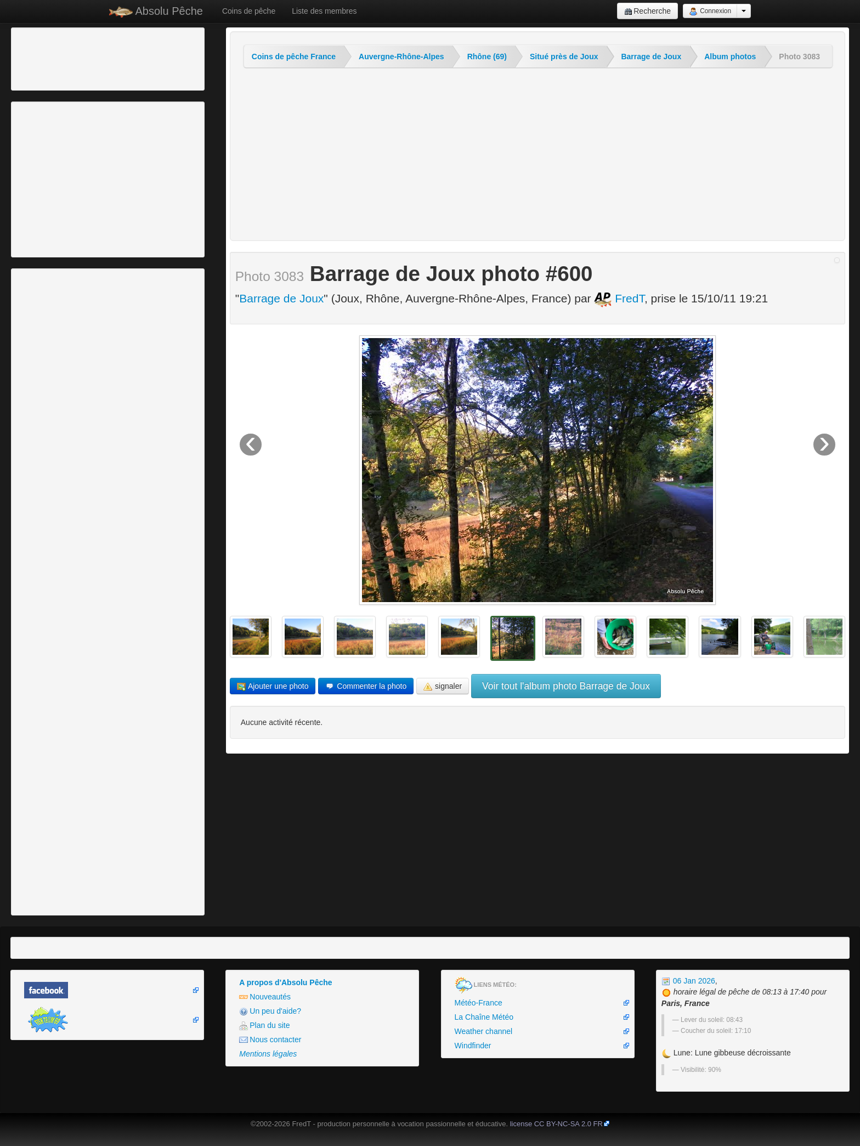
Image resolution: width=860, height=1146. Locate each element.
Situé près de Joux (564, 56)
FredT (619, 298)
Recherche (647, 11)
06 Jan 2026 (688, 980)
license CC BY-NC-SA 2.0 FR (556, 1124)
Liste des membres (324, 11)
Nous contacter (270, 1039)
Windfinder (473, 1045)
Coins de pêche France (294, 56)
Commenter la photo (365, 686)
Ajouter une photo (273, 686)
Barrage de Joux (651, 56)
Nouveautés (265, 997)
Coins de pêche (248, 11)
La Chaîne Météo (484, 1017)
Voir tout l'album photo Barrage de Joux (566, 686)
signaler (442, 686)
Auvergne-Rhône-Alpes (401, 56)
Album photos (730, 56)
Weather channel (484, 1031)
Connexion (710, 11)
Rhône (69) (487, 56)
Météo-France (478, 1002)
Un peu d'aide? (270, 1011)
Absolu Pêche (156, 11)
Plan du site (264, 1025)
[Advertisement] (74, 57)
